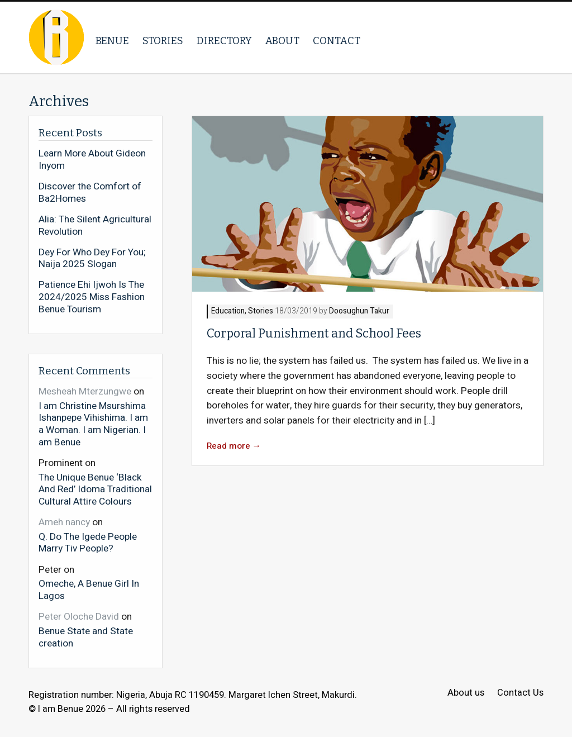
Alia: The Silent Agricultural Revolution (95, 225)
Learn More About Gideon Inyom (92, 160)
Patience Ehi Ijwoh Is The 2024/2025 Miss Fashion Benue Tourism (92, 297)
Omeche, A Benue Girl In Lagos (89, 589)
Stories (162, 41)
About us (465, 693)
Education (228, 311)
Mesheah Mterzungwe (85, 391)
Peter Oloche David (79, 617)
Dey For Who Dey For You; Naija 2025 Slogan (92, 258)
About (282, 41)
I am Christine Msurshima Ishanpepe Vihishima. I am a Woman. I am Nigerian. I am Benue (93, 423)
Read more (234, 446)
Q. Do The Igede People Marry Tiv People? (88, 542)
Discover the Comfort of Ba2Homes (90, 192)
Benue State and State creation (86, 636)
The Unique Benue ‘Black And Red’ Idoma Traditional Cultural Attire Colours (95, 489)
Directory (224, 41)
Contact (336, 41)
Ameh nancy (64, 522)
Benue (112, 41)
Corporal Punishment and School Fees (315, 333)
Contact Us (520, 693)
